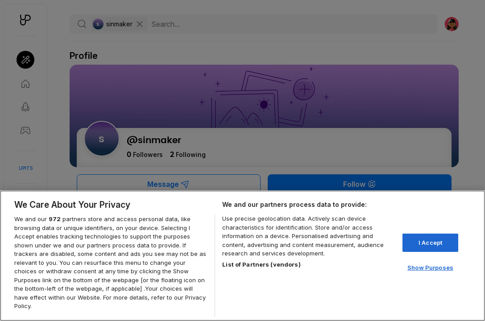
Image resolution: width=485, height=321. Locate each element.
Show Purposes (430, 267)
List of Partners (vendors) (261, 264)
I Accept (430, 242)
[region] (242, 255)
